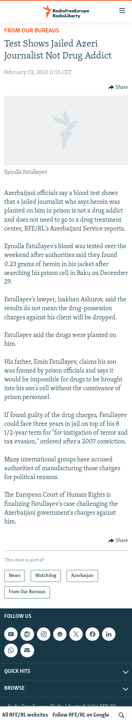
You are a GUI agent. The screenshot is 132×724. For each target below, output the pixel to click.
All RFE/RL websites (25, 715)
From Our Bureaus (31, 30)
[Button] (118, 87)
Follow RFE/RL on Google (80, 715)
